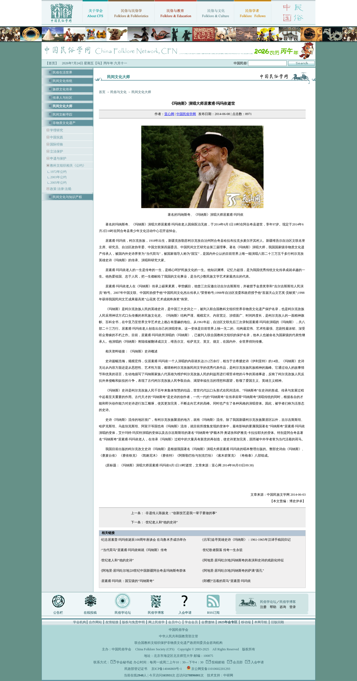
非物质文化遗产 (64, 123)
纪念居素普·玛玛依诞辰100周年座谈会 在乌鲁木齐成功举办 (143, 540)
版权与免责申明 (133, 622)
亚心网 (169, 114)
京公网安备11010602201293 (210, 669)
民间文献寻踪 (62, 114)
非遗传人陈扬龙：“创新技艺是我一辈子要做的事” (181, 513)
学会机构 (79, 622)
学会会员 (191, 622)
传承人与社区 (62, 98)
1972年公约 (58, 172)
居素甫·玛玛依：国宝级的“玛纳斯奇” (127, 581)
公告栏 (58, 613)
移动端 (246, 622)
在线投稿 (90, 613)
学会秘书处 (124, 662)
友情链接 (111, 622)
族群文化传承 (62, 89)
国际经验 (56, 144)
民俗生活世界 (62, 72)
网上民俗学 (156, 622)
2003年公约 (58, 177)
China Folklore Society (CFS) (154, 649)
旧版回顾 (277, 622)
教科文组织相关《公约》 (68, 165)
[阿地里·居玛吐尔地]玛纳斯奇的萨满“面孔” (233, 570)
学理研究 (56, 130)
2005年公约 (58, 182)
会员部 (237, 662)
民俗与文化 (118, 92)
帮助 (273, 607)
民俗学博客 (156, 613)
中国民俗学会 (121, 649)
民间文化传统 (62, 81)
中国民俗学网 (186, 114)
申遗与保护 (57, 158)
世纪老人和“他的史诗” (162, 522)
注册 (263, 607)
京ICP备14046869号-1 (166, 669)
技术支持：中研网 (220, 675)
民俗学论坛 (123, 613)
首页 (102, 92)
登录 (292, 607)
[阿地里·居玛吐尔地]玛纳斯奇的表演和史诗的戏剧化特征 (243, 560)
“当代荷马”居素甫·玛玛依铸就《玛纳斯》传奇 (134, 550)
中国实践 (56, 137)
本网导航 (260, 622)
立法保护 (56, 151)
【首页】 (51, 63)
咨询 (283, 607)
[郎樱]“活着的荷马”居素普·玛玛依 (227, 581)
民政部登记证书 (135, 669)
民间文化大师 (141, 92)
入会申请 (185, 613)
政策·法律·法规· (60, 189)
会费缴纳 (207, 622)
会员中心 (174, 622)
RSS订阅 (213, 613)
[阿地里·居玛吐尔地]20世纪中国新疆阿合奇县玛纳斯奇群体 (143, 570)
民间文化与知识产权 (67, 197)
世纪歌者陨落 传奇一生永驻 (223, 550)
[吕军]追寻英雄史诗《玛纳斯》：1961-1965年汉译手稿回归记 (247, 540)
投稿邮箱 (218, 662)
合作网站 (95, 622)
